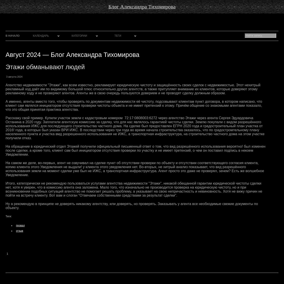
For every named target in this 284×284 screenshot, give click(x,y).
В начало (13, 35)
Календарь (41, 35)
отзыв (19, 230)
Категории (79, 35)
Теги (117, 35)
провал (20, 225)
